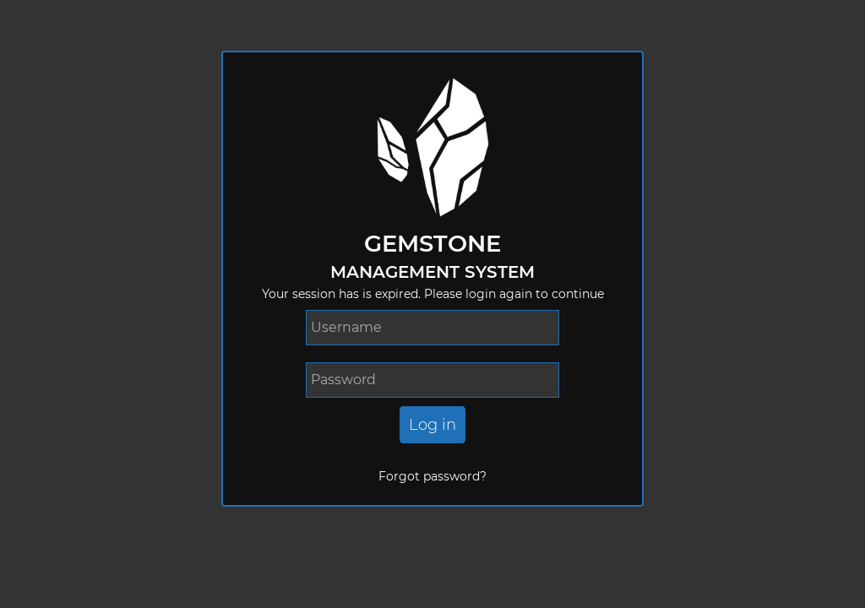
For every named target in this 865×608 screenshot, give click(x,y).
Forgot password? (432, 476)
